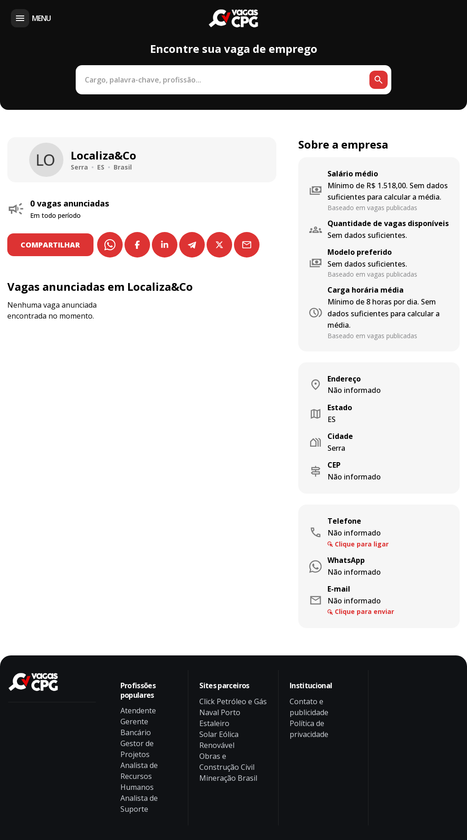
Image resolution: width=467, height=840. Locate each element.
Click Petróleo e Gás (233, 701)
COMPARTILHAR (51, 245)
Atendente (138, 711)
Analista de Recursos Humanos (139, 776)
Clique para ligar (362, 544)
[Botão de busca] (378, 80)
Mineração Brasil (228, 778)
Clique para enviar (364, 611)
